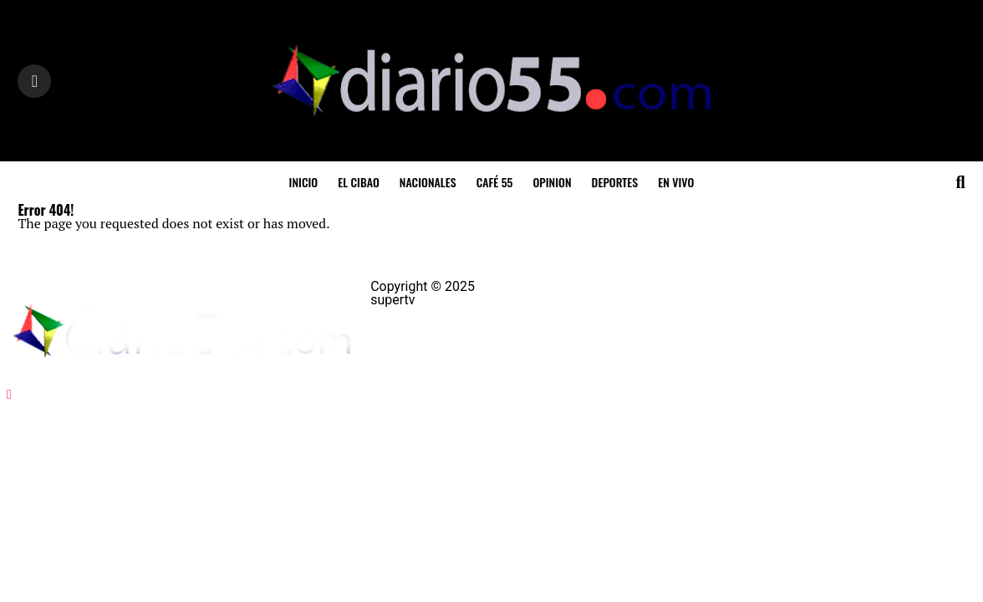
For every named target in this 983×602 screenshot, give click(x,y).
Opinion (551, 182)
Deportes (615, 182)
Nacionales (428, 182)
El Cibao (358, 182)
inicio (303, 182)
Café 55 (494, 182)
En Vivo (676, 182)
